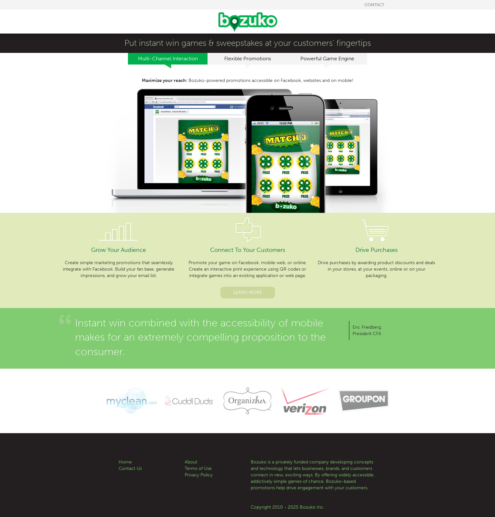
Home (125, 462)
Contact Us (130, 468)
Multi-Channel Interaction (168, 60)
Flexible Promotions (247, 60)
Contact (374, 4)
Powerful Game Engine (327, 60)
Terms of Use (198, 468)
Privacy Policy (199, 475)
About (191, 462)
